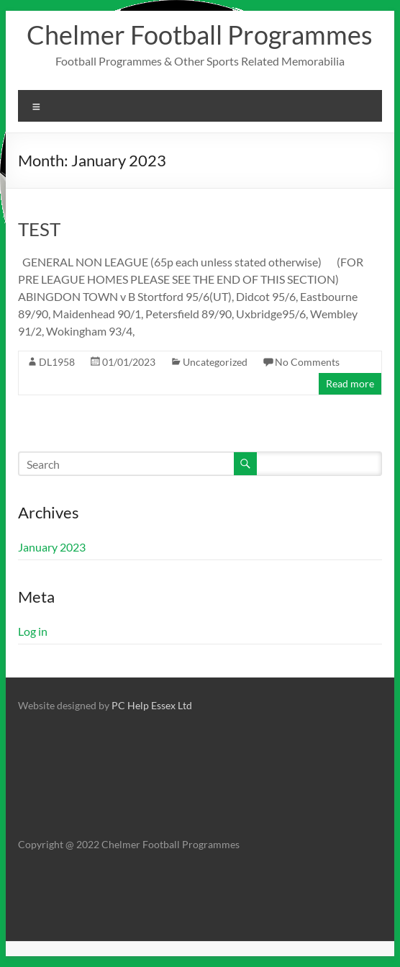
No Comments (307, 362)
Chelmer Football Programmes (200, 34)
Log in (32, 631)
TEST (39, 228)
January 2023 (52, 547)
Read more (350, 383)
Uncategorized (215, 362)
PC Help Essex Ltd (152, 705)
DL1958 (57, 362)
